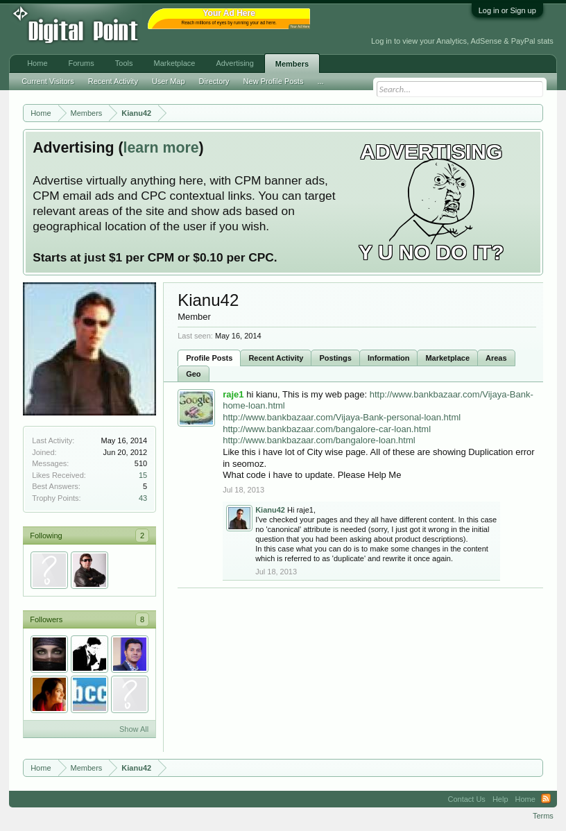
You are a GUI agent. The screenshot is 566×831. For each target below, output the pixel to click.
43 (143, 498)
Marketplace (447, 358)
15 (143, 475)
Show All (133, 729)
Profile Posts (209, 358)
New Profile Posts (273, 81)
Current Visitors (48, 81)
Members (292, 64)
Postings (335, 358)
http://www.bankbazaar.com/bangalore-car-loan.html (327, 429)
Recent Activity (275, 358)
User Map (168, 81)
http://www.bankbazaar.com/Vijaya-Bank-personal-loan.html (342, 417)
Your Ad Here (299, 26)
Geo (193, 374)
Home (37, 63)
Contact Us (466, 799)
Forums (81, 63)
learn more (161, 147)
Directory (214, 81)
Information (389, 358)
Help (500, 799)
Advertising (234, 63)
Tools (124, 63)
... (320, 81)
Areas (496, 358)
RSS (545, 799)
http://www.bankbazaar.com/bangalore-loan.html (319, 440)
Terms (543, 816)
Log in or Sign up (507, 10)
